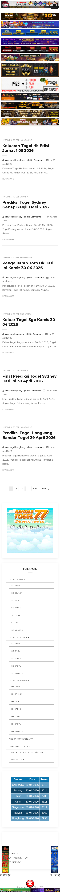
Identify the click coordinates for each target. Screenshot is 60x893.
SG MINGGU (17, 673)
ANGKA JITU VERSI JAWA (21, 739)
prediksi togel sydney (16, 197)
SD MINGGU (17, 630)
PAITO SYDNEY (16, 579)
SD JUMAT (16, 615)
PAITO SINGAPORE (18, 637)
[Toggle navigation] (54, 6)
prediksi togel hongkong (18, 140)
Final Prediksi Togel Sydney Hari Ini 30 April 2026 (29, 378)
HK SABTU (16, 724)
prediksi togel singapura (18, 314)
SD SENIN (15, 585)
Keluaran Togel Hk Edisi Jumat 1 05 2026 (25, 148)
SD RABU (15, 600)
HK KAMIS (16, 709)
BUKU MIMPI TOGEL (18, 746)
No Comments (37, 160)
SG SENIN (15, 643)
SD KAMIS (16, 608)
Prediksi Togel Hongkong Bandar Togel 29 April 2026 (28, 435)
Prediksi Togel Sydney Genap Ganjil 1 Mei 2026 (25, 204)
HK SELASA (16, 694)
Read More (8, 179)
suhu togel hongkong (15, 160)
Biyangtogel (18, 759)
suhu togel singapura (15, 334)
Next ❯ (46, 488)
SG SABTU (16, 666)
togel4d (12, 853)
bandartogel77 (17, 858)
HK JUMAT (16, 716)
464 (35, 488)
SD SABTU (16, 622)
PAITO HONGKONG (18, 680)
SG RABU (15, 651)
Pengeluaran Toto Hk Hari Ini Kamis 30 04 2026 (27, 265)
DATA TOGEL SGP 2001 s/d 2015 (27, 752)
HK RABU (15, 701)
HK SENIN (15, 686)
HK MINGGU (17, 731)
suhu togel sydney (14, 217)
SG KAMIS (16, 658)
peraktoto (13, 862)
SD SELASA (16, 593)
